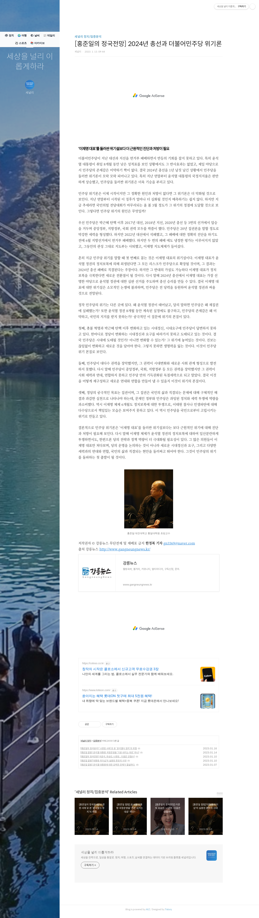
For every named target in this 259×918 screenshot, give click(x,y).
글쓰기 (8, 910)
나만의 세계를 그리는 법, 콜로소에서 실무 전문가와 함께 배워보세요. (138, 674)
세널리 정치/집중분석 (98, 37)
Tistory (179, 909)
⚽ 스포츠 (21, 43)
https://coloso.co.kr (103, 663)
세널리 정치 (96, 741)
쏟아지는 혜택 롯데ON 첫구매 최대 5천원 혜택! (128, 696)
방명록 (22, 910)
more (230, 793)
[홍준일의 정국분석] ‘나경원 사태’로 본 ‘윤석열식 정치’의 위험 (119, 748)
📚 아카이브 (37, 43)
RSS (37, 910)
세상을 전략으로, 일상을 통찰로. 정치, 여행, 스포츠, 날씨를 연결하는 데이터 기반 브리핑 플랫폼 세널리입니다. (149, 857)
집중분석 (108, 741)
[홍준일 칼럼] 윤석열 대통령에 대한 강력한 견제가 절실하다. (118, 764)
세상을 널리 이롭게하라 (29, 61)
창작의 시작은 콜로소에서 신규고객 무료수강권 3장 (131, 669)
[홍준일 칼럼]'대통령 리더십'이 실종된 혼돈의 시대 (114, 760)
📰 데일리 (49, 35)
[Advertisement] (159, 96)
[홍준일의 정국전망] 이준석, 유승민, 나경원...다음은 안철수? (118, 756)
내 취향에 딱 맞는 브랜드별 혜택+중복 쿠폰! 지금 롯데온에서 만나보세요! (141, 700)
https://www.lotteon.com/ (107, 690)
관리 (51, 910)
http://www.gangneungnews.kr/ (135, 549)
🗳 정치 (9, 35)
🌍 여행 (22, 35)
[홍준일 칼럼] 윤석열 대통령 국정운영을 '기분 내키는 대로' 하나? (120, 752)
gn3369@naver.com (189, 543)
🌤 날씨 (35, 35)
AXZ (158, 909)
